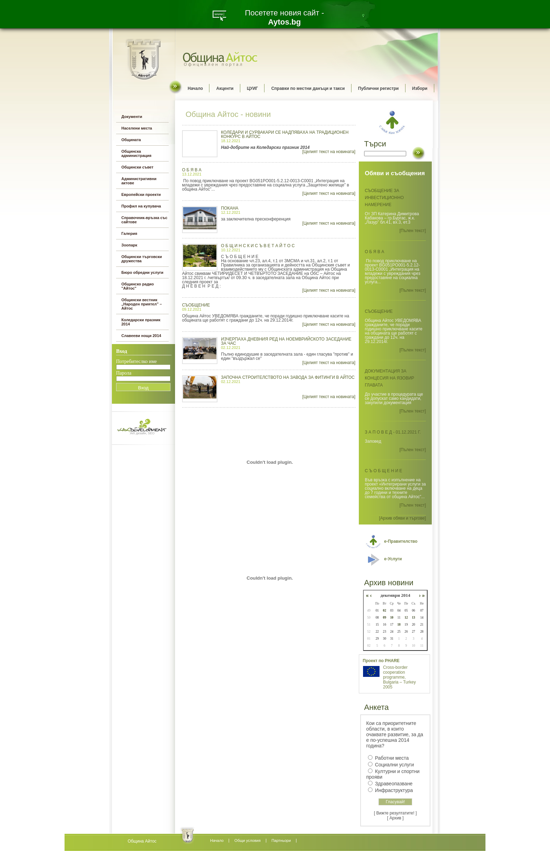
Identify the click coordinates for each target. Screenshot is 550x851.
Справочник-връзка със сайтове (144, 220)
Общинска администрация (136, 153)
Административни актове (138, 181)
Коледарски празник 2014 (140, 322)
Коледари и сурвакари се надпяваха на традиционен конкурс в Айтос (285, 134)
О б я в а (191, 169)
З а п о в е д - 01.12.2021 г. (393, 432)
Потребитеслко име (136, 361)
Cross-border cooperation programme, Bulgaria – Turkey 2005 (399, 677)
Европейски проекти (141, 194)
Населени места (136, 128)
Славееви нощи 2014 (141, 336)
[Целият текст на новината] (328, 152)
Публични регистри (378, 88)
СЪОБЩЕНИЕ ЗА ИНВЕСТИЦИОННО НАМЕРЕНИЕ (384, 197)
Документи (131, 116)
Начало (195, 88)
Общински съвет (137, 167)
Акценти (224, 88)
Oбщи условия (247, 840)
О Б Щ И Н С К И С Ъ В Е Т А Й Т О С (258, 245)
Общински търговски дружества (141, 259)
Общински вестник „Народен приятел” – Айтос (141, 304)
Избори (420, 88)
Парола (123, 373)
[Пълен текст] (413, 231)
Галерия (129, 233)
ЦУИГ (252, 88)
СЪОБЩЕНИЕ (196, 305)
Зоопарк (129, 245)
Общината (131, 140)
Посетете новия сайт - (284, 17)
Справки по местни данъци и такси (307, 88)
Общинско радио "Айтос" (137, 286)
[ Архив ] (395, 818)
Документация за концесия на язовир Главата (389, 378)
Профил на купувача (141, 206)
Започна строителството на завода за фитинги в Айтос (288, 377)
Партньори (281, 840)
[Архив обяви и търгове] (402, 518)
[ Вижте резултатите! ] (395, 813)
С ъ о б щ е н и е (383, 470)
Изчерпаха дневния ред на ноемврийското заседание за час (286, 341)
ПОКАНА (230, 208)
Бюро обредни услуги (142, 272)
